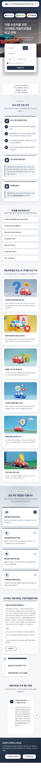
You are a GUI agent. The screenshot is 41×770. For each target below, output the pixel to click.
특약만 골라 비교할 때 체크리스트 (12, 232)
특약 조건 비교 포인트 (9, 245)
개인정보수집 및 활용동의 (15, 63)
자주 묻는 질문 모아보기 (10, 252)
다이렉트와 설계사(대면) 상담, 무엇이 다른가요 (16, 219)
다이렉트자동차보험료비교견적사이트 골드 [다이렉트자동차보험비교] (19, 4)
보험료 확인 (20, 68)
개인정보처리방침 (17, 195)
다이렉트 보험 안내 (13, 756)
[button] (36, 715)
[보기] (22, 63)
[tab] (15, 658)
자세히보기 (11, 649)
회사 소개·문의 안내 (9, 258)
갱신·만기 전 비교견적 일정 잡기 (12, 226)
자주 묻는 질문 (29, 756)
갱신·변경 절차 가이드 (9, 239)
